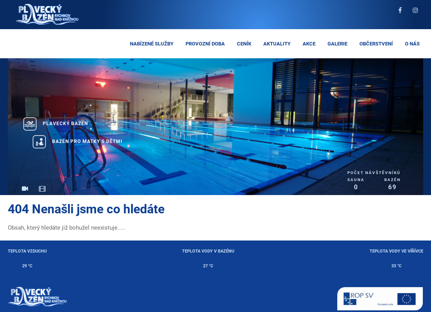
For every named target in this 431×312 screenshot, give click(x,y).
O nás (412, 44)
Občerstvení (376, 44)
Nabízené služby (151, 44)
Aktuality (277, 44)
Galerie (337, 44)
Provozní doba (205, 44)
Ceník (244, 44)
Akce (309, 44)
